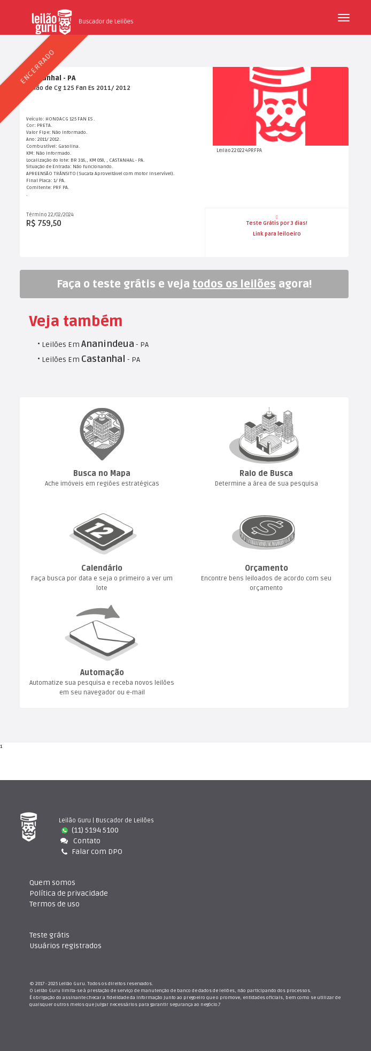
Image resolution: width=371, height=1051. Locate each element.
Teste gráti (49, 935)
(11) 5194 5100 (90, 830)
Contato (80, 840)
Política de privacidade (68, 893)
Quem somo (52, 882)
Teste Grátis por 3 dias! (276, 220)
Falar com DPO (90, 851)
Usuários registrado (65, 945)
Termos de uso (54, 904)
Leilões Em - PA (95, 344)
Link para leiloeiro (277, 234)
